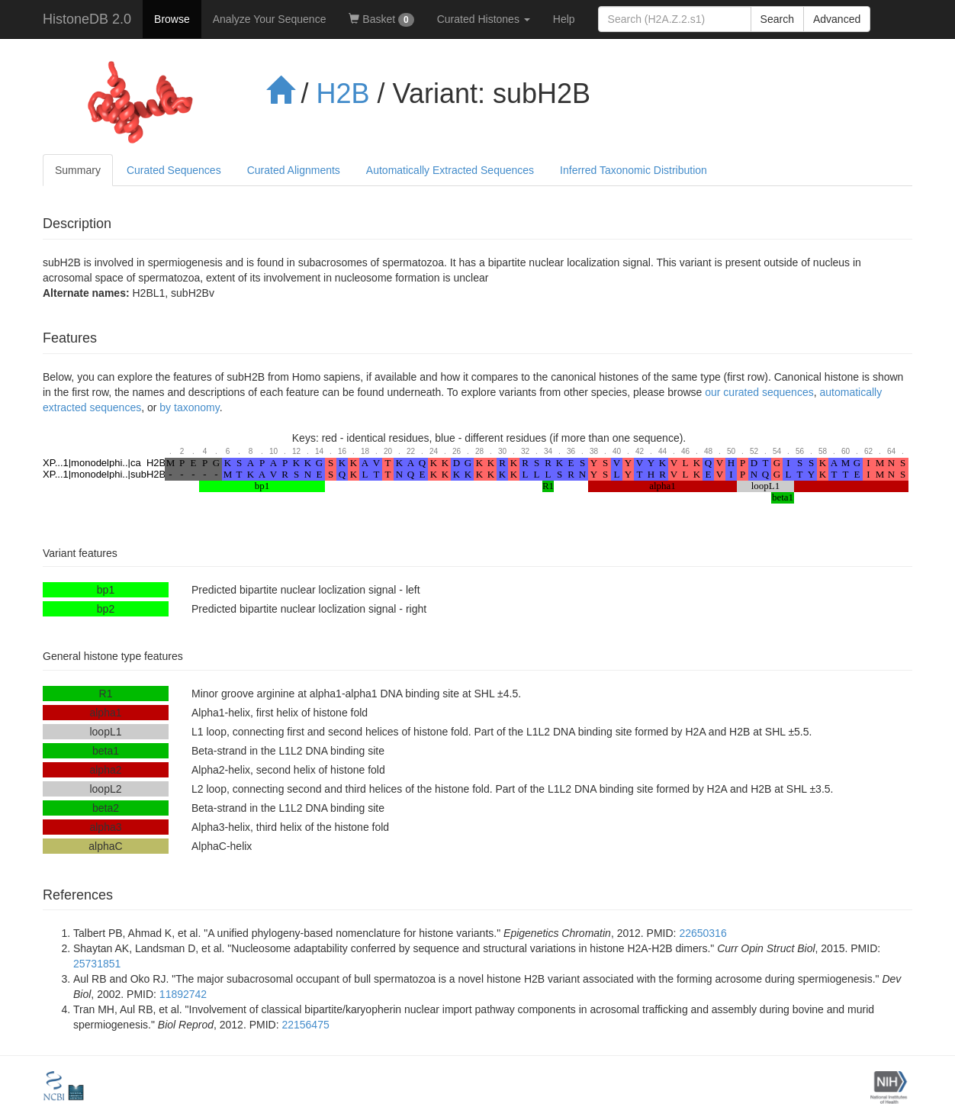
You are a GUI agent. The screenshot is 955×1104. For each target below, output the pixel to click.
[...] (674, 19)
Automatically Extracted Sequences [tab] (450, 170)
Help (564, 19)
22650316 (702, 933)
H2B (343, 93)
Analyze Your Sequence (269, 19)
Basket (381, 20)
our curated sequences (759, 392)
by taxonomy (189, 407)
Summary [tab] (78, 170)
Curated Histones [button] (483, 19)
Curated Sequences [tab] (174, 170)
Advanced (836, 19)
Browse (172, 19)
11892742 (183, 994)
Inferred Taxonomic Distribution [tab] (633, 170)
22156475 (305, 1025)
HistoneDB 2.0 (87, 19)
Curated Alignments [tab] (293, 170)
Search (777, 19)
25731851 (97, 964)
